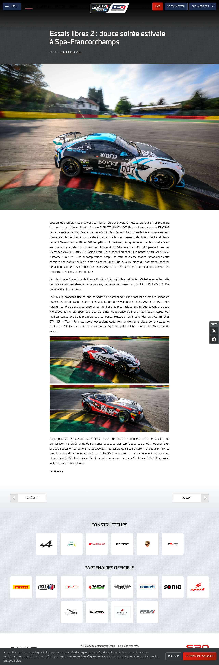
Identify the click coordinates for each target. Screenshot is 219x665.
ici (63, 471)
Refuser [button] (173, 656)
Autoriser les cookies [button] (200, 656)
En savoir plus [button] (12, 660)
